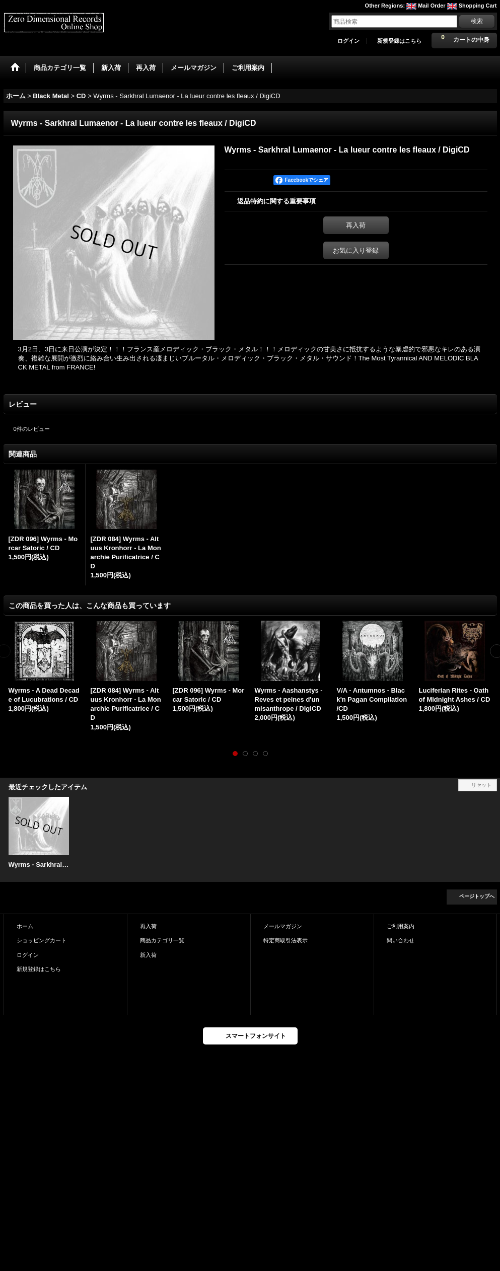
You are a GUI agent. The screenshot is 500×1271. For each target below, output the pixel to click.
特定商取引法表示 (285, 940)
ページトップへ (476, 896)
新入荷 (148, 955)
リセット (481, 785)
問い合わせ (400, 940)
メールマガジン (282, 926)
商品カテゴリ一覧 (162, 940)
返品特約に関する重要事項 (276, 201)
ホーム (25, 926)
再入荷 (356, 225)
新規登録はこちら (399, 41)
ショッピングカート (41, 940)
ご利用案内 (400, 926)
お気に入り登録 (356, 250)
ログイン (348, 41)
